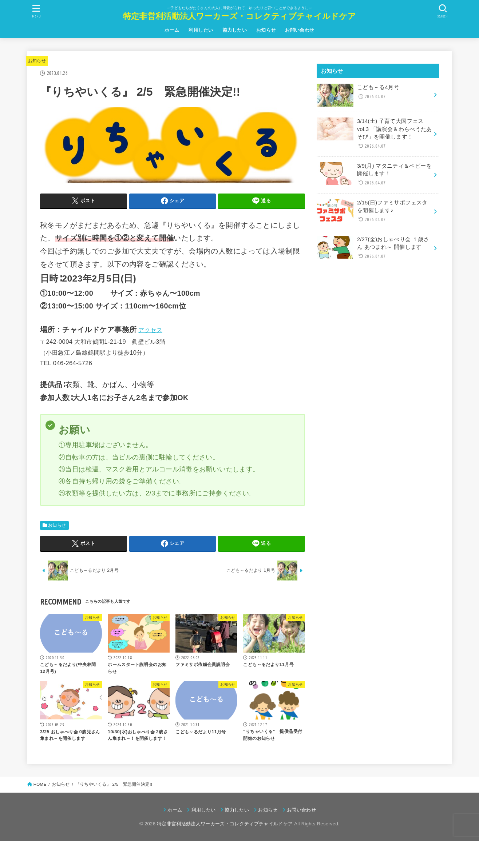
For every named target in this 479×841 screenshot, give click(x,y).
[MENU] (36, 11)
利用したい (201, 30)
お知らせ (266, 30)
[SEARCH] (442, 11)
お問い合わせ (299, 30)
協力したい (234, 30)
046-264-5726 (72, 363)
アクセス (150, 330)
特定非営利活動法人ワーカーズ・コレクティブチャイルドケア (239, 16)
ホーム (172, 30)
